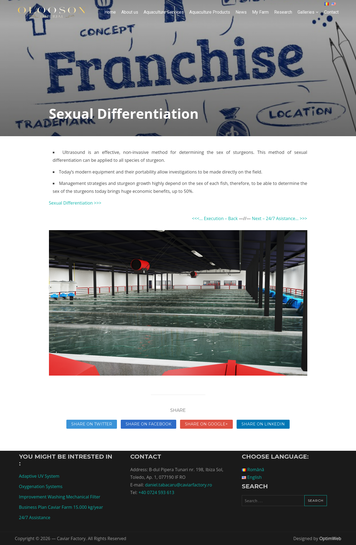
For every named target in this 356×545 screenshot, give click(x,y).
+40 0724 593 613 (156, 492)
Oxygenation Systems (41, 486)
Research (283, 12)
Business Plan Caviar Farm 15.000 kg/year (61, 507)
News (241, 12)
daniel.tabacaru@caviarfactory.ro (178, 485)
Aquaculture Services (164, 12)
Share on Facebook (148, 424)
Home (110, 12)
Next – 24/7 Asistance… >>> (279, 218)
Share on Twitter (91, 424)
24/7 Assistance (35, 517)
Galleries (306, 12)
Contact (331, 12)
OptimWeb (330, 538)
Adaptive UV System (39, 476)
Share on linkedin (263, 424)
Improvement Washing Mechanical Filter (59, 497)
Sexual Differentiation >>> (75, 203)
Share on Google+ (206, 424)
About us (129, 12)
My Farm (260, 12)
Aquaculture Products (209, 12)
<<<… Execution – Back (215, 218)
